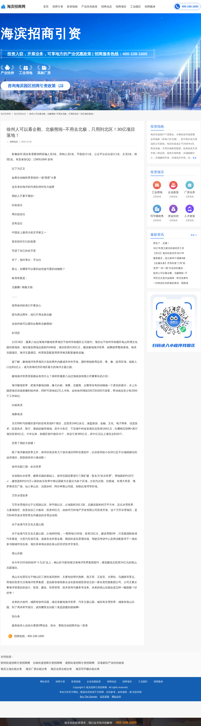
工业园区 (135, 6)
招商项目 (121, 6)
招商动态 (106, 6)
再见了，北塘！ (161, 243)
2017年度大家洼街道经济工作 (168, 248)
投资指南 (72, 6)
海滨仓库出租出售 (61, 669)
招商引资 (57, 6)
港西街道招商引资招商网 (79, 662)
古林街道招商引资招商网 (47, 662)
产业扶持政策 (89, 6)
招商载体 (158, 681)
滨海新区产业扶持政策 (110, 662)
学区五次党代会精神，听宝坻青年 (170, 278)
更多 (195, 158)
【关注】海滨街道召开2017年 (168, 253)
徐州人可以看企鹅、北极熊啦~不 (170, 273)
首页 (46, 6)
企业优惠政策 (94, 681)
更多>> (194, 235)
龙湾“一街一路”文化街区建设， (169, 268)
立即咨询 (157, 197)
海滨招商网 (6, 114)
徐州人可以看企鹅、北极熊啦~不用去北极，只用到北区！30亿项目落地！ (62, 114)
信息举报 (104, 696)
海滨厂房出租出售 (36, 669)
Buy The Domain (88, 696)
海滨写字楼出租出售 (88, 669)
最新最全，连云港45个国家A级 (169, 258)
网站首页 (44, 681)
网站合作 (116, 696)
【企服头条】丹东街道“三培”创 (169, 263)
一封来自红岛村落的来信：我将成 (170, 283)
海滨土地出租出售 (11, 669)
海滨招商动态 (20, 114)
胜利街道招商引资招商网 (15, 662)
